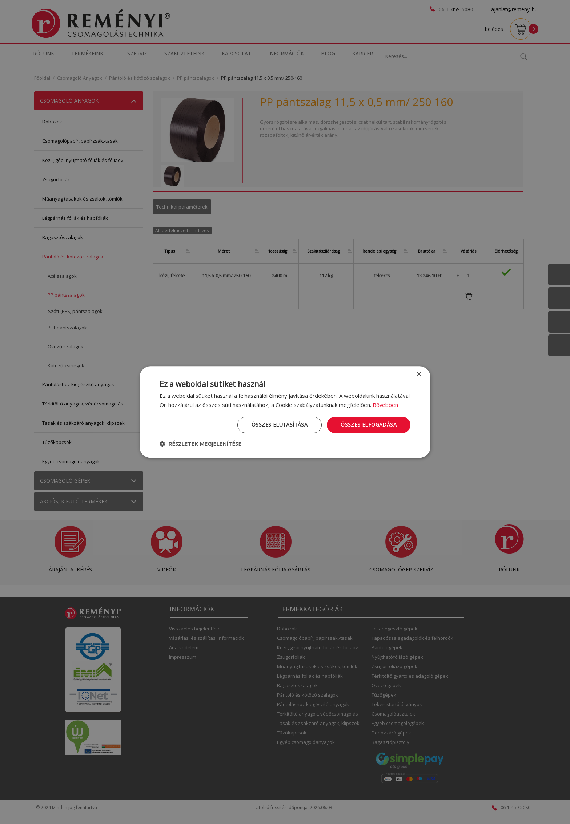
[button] (200, 443)
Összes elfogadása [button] (369, 424)
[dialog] (285, 412)
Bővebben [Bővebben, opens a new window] (385, 404)
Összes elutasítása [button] (280, 424)
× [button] (418, 374)
